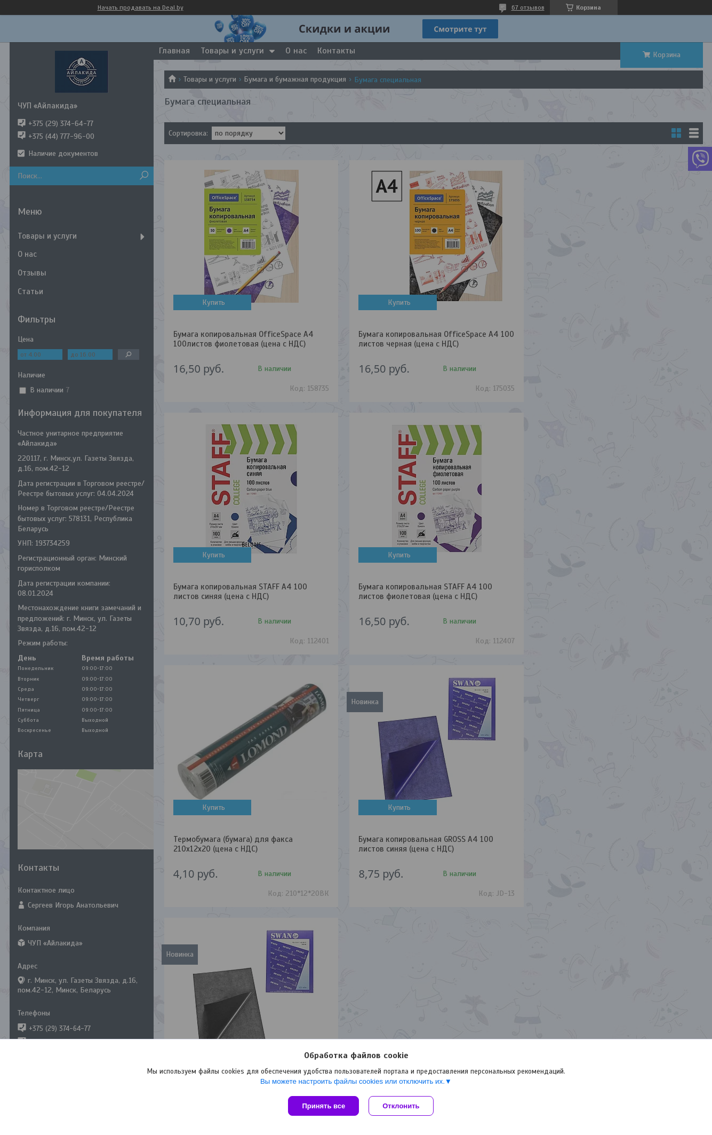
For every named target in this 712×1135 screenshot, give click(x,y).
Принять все (323, 1106)
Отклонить (401, 1106)
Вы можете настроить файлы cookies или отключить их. (352, 1082)
